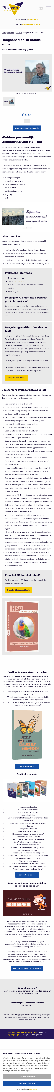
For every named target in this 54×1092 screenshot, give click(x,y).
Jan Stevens (19, 281)
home (4, 33)
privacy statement (33, 1089)
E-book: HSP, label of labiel (18, 590)
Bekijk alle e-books (27, 875)
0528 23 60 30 (33, 19)
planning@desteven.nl (31, 24)
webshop (10, 33)
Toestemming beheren (27, 1076)
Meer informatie (27, 767)
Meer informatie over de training (27, 968)
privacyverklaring (42, 1015)
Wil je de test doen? (16, 378)
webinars (19, 33)
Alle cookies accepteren (27, 1083)
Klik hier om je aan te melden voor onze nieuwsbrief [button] (27, 1004)
